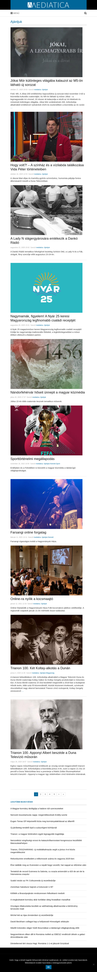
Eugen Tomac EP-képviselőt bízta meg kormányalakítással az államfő (42, 821)
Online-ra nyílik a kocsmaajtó (32, 599)
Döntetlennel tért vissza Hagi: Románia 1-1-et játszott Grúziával (40, 943)
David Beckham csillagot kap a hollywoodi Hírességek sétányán (40, 921)
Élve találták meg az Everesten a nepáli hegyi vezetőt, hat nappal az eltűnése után (48, 865)
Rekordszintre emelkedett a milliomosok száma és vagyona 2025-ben (42, 858)
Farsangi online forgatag (28, 532)
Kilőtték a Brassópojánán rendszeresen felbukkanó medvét (38, 893)
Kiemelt (53, 464)
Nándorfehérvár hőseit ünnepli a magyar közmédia (48, 392)
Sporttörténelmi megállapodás (33, 459)
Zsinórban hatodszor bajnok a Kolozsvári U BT (32, 887)
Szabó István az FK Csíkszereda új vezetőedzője (33, 880)
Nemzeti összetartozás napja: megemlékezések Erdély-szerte (39, 815)
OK (48, 967)
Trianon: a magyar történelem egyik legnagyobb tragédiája (37, 834)
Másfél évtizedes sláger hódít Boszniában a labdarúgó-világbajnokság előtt (45, 928)
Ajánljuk (45, 90)
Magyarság (50, 673)
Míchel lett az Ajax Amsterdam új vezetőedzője (32, 915)
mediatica (37, 90)
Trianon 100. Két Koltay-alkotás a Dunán (40, 668)
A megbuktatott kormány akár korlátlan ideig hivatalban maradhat (40, 899)
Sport (58, 464)
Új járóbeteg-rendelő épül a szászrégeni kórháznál (34, 827)
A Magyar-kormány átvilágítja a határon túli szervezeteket (37, 808)
